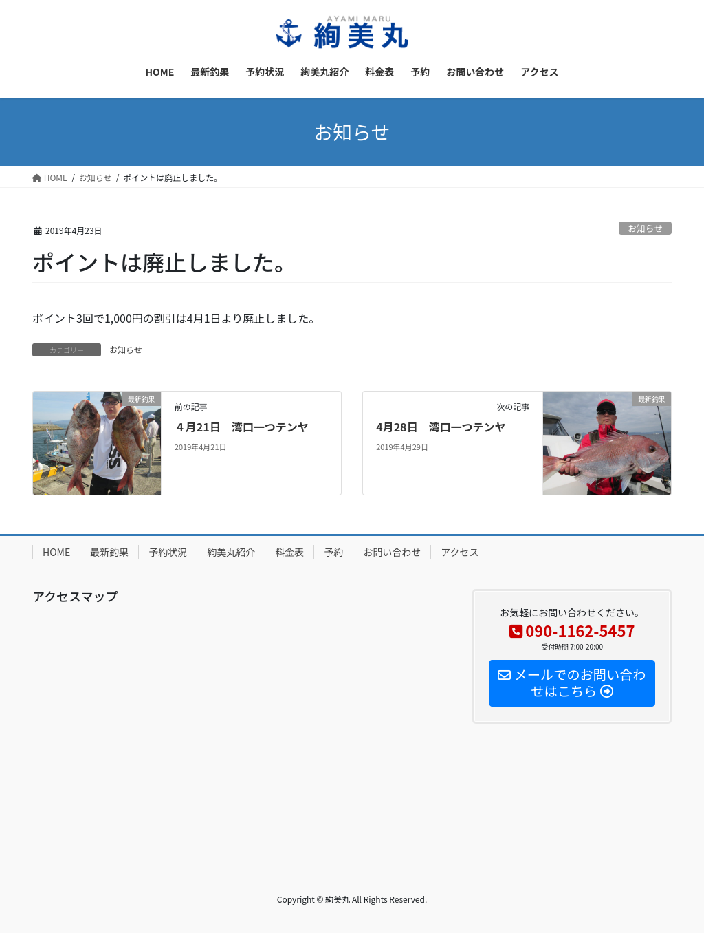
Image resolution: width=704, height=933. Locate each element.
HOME (56, 552)
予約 (333, 552)
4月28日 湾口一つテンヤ (440, 426)
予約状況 (167, 552)
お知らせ (645, 228)
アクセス (459, 552)
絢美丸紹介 (231, 552)
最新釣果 (109, 552)
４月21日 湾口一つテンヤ (242, 426)
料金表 (289, 552)
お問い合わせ (392, 552)
